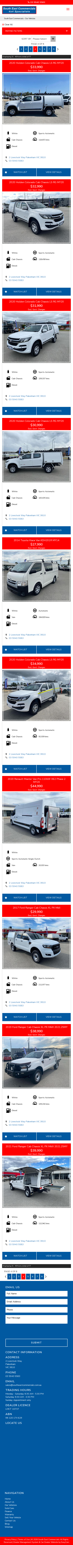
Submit (36, 1342)
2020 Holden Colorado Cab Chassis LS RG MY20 (36, 63)
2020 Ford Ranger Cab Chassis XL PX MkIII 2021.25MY (37, 1027)
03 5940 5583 (37, 2)
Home (8, 1498)
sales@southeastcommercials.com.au (23, 1385)
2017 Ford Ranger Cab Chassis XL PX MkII (36, 907)
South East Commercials (14, 18)
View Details (54, 172)
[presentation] (26, 1331)
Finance (8, 1511)
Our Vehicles (30, 18)
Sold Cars (9, 1508)
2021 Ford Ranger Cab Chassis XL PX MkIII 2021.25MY (37, 1146)
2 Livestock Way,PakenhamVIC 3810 (13, 1364)
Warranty (9, 1514)
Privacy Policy (11, 1539)
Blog (7, 1523)
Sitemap (9, 1526)
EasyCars (65, 1542)
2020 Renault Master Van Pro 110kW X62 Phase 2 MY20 (36, 780)
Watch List (20, 172)
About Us (9, 1501)
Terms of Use (24, 1539)
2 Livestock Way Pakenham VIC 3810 (27, 157)
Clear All (9, 24)
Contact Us (10, 1520)
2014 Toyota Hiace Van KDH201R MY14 (36, 540)
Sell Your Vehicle (13, 1517)
